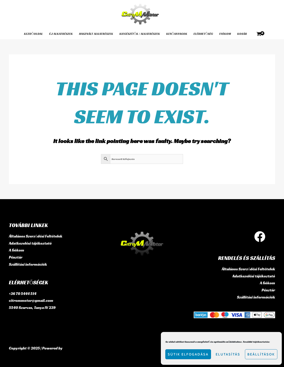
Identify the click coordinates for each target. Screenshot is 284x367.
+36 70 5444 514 (22, 293)
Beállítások (261, 354)
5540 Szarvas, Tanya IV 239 (32, 307)
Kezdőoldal (33, 34)
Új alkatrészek (61, 34)
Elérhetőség (203, 34)
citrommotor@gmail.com (31, 300)
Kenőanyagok (176, 34)
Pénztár (15, 257)
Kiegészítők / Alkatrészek (139, 34)
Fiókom (225, 34)
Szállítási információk (28, 264)
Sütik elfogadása (188, 354)
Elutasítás (228, 354)
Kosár (242, 34)
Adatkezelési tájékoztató (30, 243)
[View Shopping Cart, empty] (258, 34)
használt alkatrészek (96, 34)
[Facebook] (260, 236)
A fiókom (16, 250)
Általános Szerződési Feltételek (35, 236)
